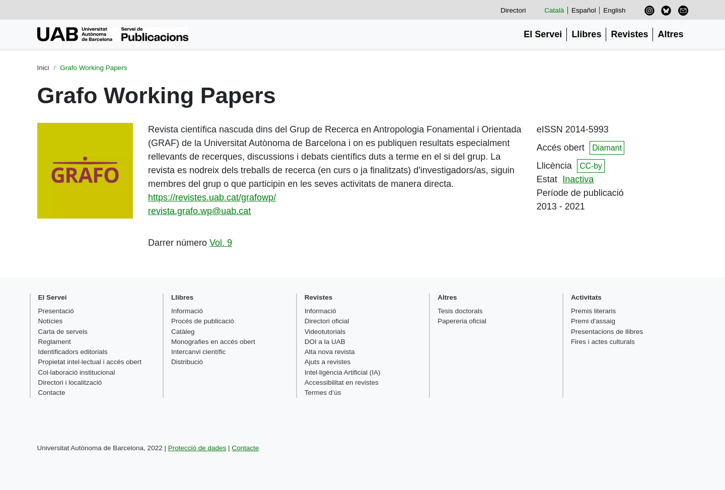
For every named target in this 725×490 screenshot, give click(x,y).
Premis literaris (593, 311)
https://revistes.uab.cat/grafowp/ (212, 197)
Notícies (50, 321)
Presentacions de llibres (607, 331)
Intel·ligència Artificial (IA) (343, 372)
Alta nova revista (330, 352)
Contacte (51, 392)
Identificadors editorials (73, 352)
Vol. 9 (220, 243)
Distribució (187, 362)
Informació (187, 311)
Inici (43, 68)
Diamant (607, 148)
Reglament (54, 341)
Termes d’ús (323, 392)
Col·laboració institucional (76, 372)
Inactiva (578, 179)
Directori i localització (70, 382)
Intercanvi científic (198, 352)
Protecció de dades (197, 448)
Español (583, 10)
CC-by (590, 166)
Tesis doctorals (460, 311)
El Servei (543, 34)
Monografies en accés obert (213, 341)
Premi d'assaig (593, 321)
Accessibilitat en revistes (342, 382)
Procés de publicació (202, 321)
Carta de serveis (63, 331)
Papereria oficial (462, 321)
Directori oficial (327, 321)
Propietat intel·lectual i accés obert (90, 362)
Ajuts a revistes (328, 362)
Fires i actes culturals (603, 341)
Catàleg (183, 331)
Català (554, 10)
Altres (670, 34)
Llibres (586, 34)
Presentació (56, 311)
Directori (513, 10)
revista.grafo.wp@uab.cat (199, 211)
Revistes (629, 34)
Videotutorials (325, 331)
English (614, 10)
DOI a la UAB (325, 341)
